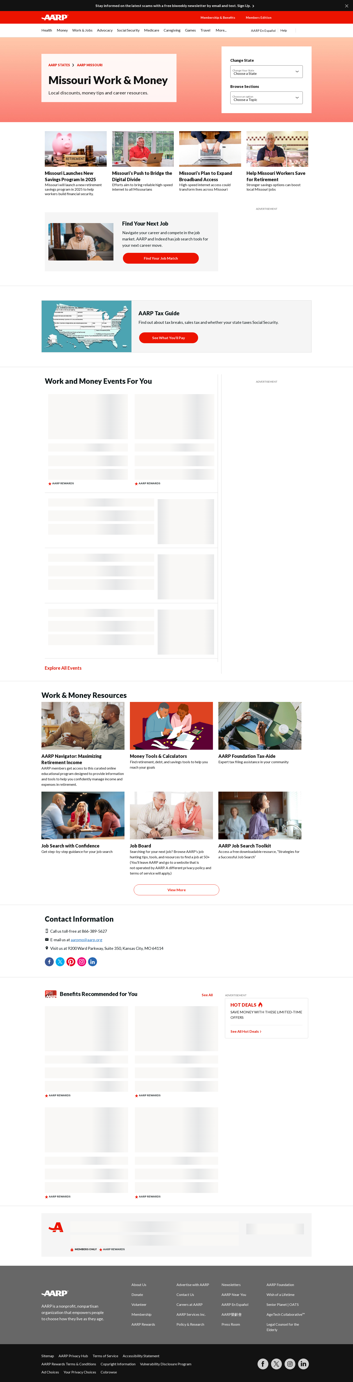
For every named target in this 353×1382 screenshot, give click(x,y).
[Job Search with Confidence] (82, 823)
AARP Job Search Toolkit (244, 845)
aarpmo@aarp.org (86, 939)
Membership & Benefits (218, 17)
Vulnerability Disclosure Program (165, 1364)
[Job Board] (171, 834)
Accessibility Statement (141, 1356)
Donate (137, 1294)
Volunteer (139, 1304)
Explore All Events (63, 668)
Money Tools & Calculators (158, 756)
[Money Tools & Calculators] (171, 736)
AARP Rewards (143, 1324)
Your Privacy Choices (79, 1372)
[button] (296, 21)
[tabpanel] (281, 30)
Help (284, 30)
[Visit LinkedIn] (303, 1364)
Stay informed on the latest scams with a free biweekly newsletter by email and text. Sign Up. (173, 5)
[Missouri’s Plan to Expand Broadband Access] (210, 161)
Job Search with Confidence (70, 845)
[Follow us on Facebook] (263, 1364)
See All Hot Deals (245, 1031)
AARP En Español (263, 30)
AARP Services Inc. (191, 1314)
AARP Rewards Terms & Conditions (68, 1364)
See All (207, 995)
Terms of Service (105, 1356)
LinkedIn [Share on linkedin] (92, 961)
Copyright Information (118, 1364)
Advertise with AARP (192, 1284)
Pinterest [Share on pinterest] (70, 961)
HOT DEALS (244, 1004)
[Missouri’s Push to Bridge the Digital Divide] (143, 161)
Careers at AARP (189, 1304)
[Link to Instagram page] (290, 1364)
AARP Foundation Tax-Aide (247, 756)
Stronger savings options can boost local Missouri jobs (274, 187)
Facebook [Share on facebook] (49, 961)
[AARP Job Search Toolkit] (259, 826)
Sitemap (47, 1356)
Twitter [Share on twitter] (60, 961)
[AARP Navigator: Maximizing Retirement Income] (82, 744)
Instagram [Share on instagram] (81, 961)
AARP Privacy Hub (73, 1356)
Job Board (140, 845)
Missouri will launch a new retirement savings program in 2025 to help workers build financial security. (73, 189)
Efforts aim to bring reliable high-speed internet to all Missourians (142, 187)
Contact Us (185, 1294)
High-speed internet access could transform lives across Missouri (205, 187)
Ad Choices (50, 1372)
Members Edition (259, 17)
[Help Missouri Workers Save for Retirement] (277, 161)
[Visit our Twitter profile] (276, 1364)
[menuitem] (46, 32)
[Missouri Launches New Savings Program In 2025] (76, 163)
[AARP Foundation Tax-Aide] (259, 733)
